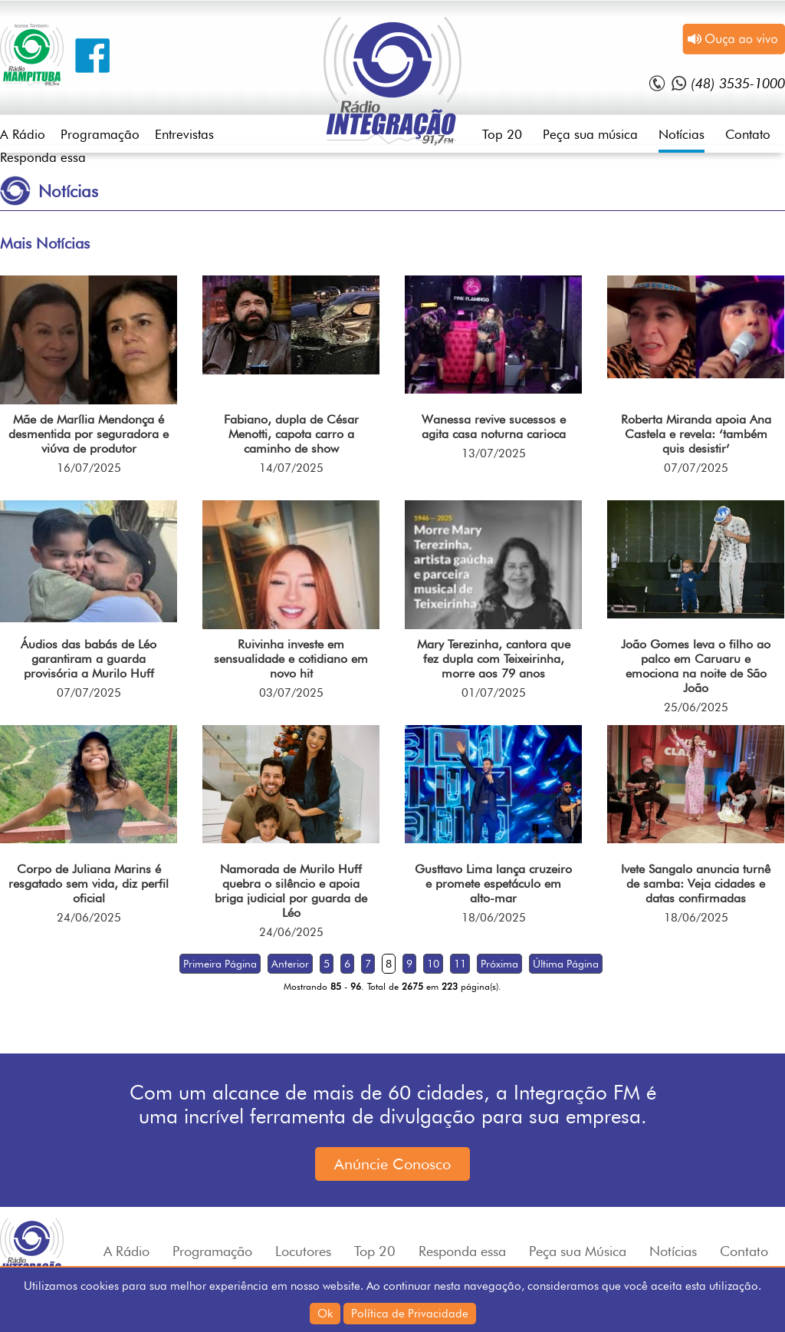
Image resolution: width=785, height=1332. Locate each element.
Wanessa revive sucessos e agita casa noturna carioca (494, 426)
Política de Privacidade (409, 1313)
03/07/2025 (291, 693)
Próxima (499, 964)
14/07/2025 (291, 468)
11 (460, 964)
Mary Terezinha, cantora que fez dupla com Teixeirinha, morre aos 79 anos (493, 659)
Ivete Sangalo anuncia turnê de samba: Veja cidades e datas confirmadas (695, 883)
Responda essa (43, 157)
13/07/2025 (493, 453)
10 (433, 964)
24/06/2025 (89, 918)
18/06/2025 (493, 918)
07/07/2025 (696, 468)
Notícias (682, 134)
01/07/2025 (493, 693)
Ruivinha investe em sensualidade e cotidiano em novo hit (291, 659)
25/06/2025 (696, 707)
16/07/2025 (89, 468)
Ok (325, 1313)
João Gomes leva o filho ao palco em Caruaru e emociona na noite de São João (695, 666)
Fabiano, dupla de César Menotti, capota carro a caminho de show (291, 434)
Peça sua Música (577, 1251)
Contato (747, 134)
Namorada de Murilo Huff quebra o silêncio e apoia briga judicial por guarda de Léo (291, 891)
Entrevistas (184, 134)
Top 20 (502, 134)
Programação (100, 134)
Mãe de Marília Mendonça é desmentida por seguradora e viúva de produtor (88, 434)
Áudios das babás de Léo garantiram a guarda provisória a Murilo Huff (88, 659)
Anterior (290, 964)
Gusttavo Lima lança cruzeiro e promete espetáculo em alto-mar (493, 883)
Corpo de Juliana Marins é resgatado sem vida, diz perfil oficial (88, 883)
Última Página (566, 964)
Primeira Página (220, 964)
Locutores (303, 1251)
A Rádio (22, 134)
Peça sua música (590, 134)
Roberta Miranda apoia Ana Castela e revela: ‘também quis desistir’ (696, 434)
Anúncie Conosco (392, 1164)
